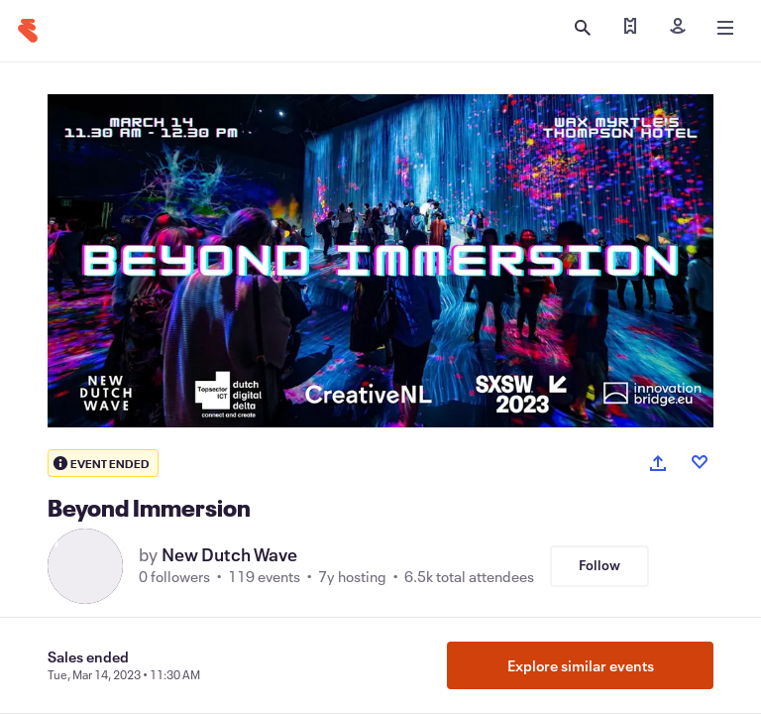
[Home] (28, 31)
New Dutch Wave (229, 554)
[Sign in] (678, 28)
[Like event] (699, 462)
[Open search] (582, 28)
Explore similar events (580, 665)
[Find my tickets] (630, 28)
